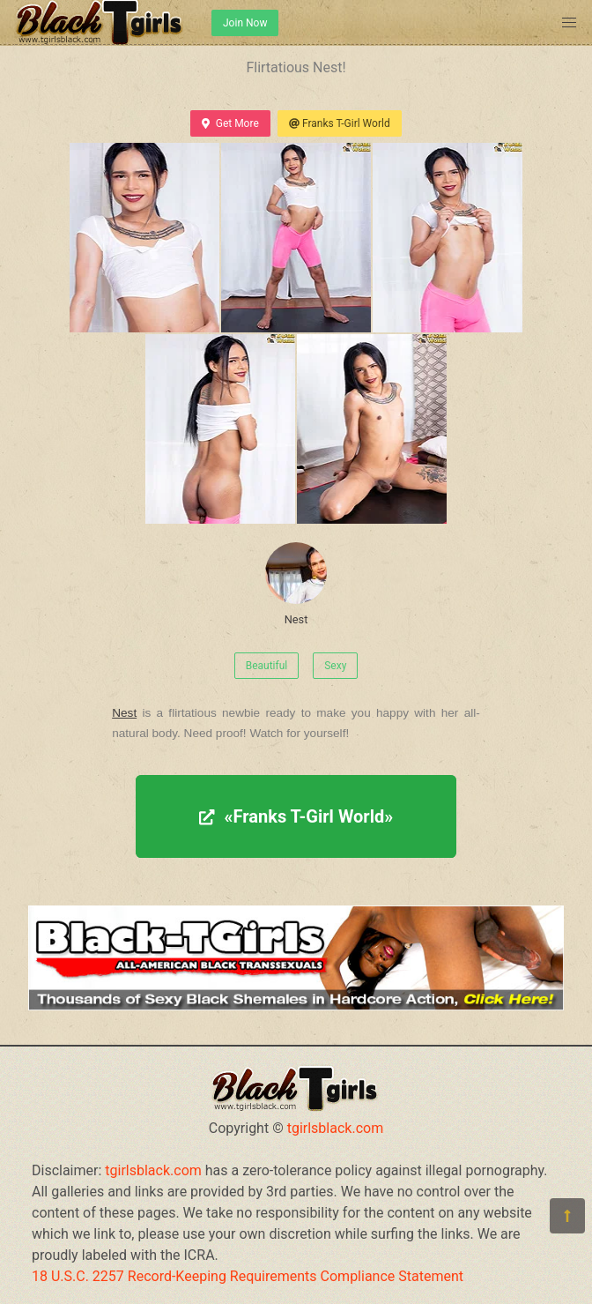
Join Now (245, 23)
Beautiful (267, 665)
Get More (230, 123)
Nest (296, 584)
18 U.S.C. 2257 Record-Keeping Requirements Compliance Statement (247, 1276)
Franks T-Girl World (339, 123)
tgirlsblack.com (335, 1128)
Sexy (335, 665)
